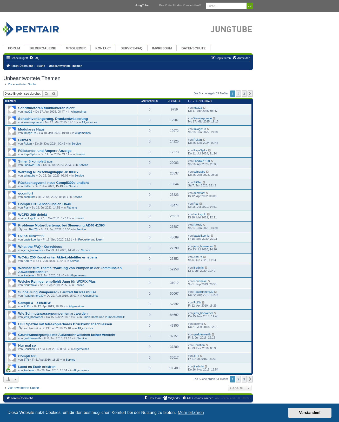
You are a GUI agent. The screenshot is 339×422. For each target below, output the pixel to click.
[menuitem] (34, 58)
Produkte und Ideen (90, 239)
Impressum (162, 48)
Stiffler (28, 186)
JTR (26, 359)
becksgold (30, 218)
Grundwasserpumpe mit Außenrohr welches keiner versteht (66, 335)
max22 (28, 111)
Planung (72, 207)
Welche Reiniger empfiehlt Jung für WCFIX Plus (57, 281)
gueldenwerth (32, 338)
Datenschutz (193, 48)
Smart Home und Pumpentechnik (104, 317)
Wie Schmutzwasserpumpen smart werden (53, 313)
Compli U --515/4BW (34, 303)
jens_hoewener (33, 250)
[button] (250, 93)
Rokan (28, 143)
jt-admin (29, 275)
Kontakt (103, 48)
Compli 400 (27, 356)
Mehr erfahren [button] (191, 412)
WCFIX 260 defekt (32, 215)
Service (76, 143)
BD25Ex (24, 140)
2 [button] (238, 93)
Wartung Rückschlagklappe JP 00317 (48, 172)
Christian (29, 348)
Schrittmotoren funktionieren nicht (46, 108)
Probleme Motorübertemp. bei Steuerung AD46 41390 (61, 225)
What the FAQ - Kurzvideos (40, 247)
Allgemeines (79, 111)
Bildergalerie (43, 48)
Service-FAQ (132, 48)
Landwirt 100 (32, 164)
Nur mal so (27, 345)
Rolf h (27, 306)
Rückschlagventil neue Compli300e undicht (53, 183)
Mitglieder (76, 48)
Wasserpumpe (33, 122)
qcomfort (25, 193)
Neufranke (30, 285)
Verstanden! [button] (310, 413)
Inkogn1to (30, 132)
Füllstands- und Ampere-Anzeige (44, 151)
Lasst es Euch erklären (37, 367)
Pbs (26, 207)
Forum (14, 48)
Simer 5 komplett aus (35, 161)
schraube (29, 175)
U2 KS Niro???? (31, 236)
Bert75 (33, 229)
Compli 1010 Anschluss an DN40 (44, 204)
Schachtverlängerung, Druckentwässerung (53, 119)
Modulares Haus (31, 129)
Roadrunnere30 (33, 295)
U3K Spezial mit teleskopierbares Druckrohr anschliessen (65, 324)
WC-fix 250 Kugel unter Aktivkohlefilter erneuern (57, 257)
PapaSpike (30, 154)
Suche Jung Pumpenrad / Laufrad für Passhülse (57, 292)
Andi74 (28, 260)
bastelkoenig (32, 239)
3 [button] (244, 93)
